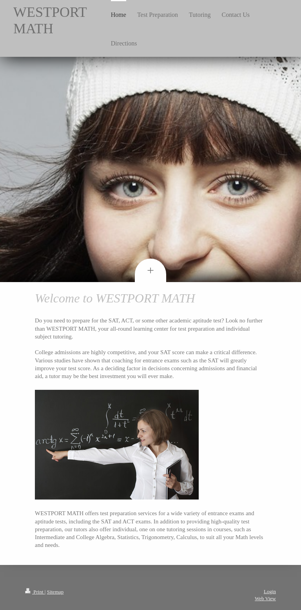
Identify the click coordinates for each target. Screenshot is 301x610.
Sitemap (55, 592)
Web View (265, 598)
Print (35, 592)
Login (270, 591)
